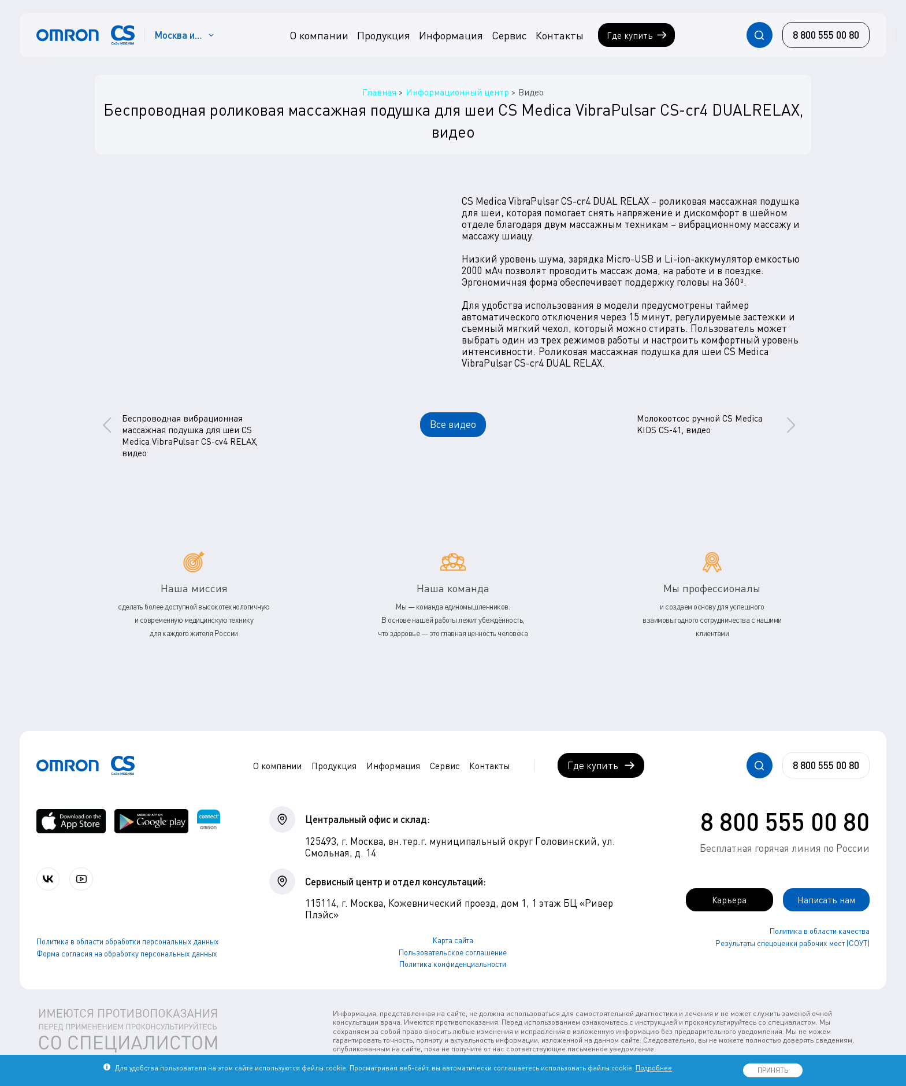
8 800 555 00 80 (785, 821)
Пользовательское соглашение (453, 952)
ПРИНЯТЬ (773, 1070)
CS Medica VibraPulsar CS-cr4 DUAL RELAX (555, 201)
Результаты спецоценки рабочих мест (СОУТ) (792, 943)
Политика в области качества (820, 931)
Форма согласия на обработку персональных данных (126, 954)
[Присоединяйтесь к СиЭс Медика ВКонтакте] (49, 879)
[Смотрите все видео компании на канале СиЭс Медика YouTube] (85, 879)
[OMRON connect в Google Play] (151, 821)
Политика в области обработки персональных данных (127, 942)
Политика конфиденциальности (452, 964)
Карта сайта (453, 940)
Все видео (453, 424)
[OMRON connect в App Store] (71, 821)
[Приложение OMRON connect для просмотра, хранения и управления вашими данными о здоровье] (208, 821)
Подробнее (654, 1067)
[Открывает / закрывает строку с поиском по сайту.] (760, 35)
